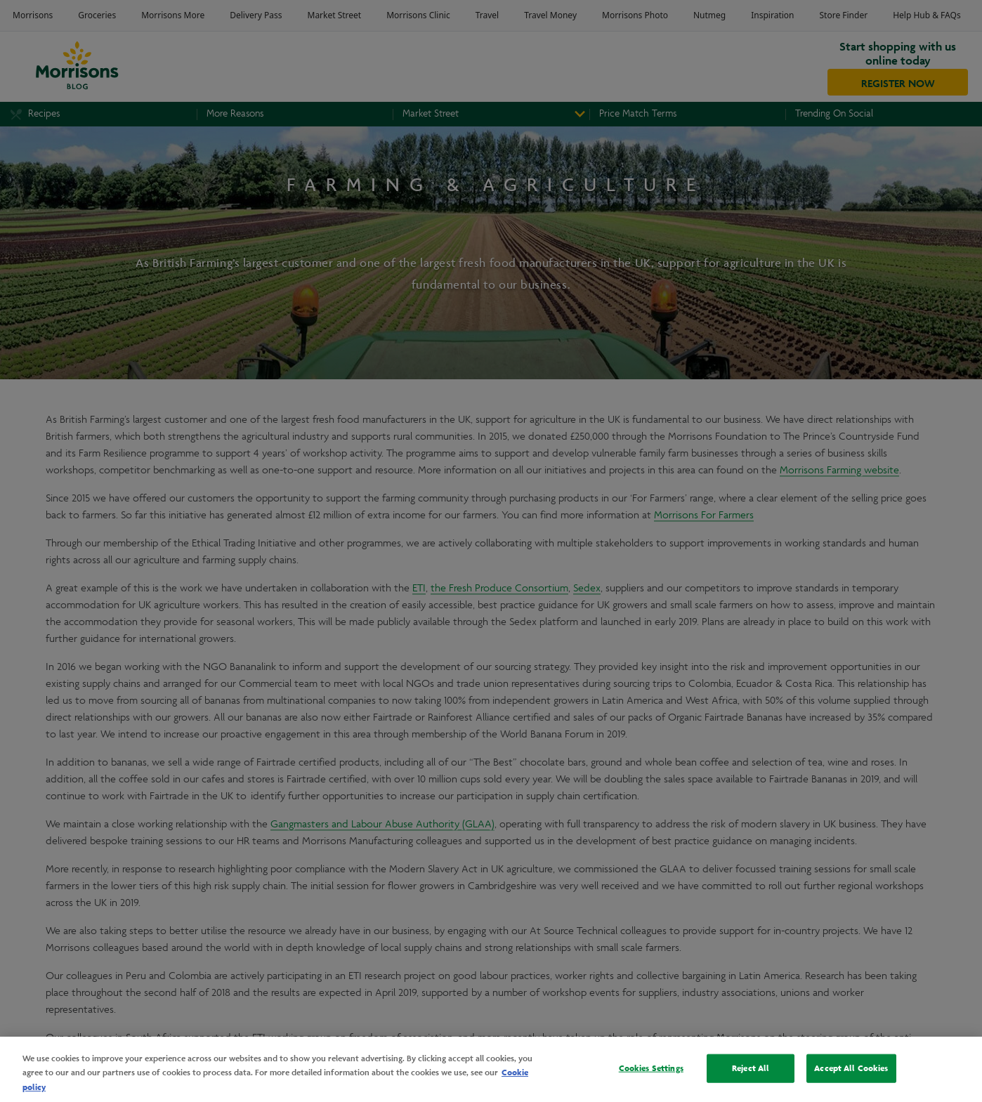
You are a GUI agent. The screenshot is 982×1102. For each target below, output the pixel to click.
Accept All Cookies (851, 1067)
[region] (491, 1069)
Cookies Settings (651, 1067)
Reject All (750, 1067)
